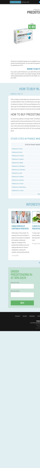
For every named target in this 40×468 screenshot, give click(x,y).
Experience (32, 316)
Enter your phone (15, 291)
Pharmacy (17, 316)
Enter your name (15, 282)
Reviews (25, 316)
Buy (22, 302)
